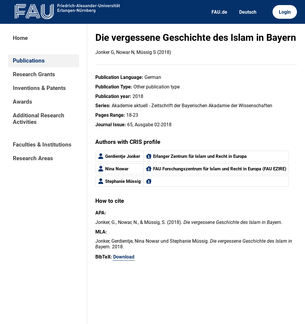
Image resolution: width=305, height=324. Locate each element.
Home (20, 38)
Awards (22, 102)
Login (285, 12)
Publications (29, 60)
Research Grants (34, 74)
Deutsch (247, 12)
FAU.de (219, 12)
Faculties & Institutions (42, 144)
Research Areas (33, 158)
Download (123, 257)
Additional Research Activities (38, 118)
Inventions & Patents (39, 88)
